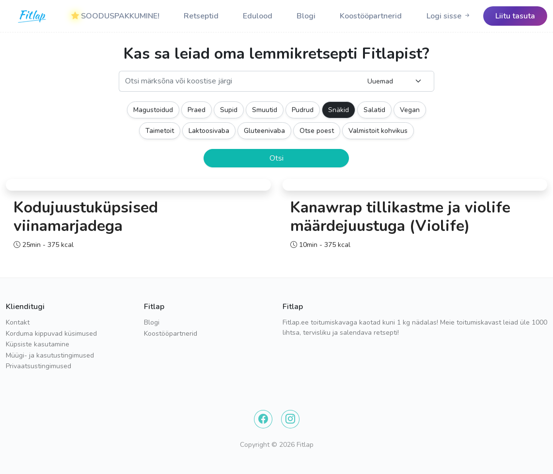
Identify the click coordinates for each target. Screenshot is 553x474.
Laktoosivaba (209, 130)
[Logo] (32, 16)
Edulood (257, 16)
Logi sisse (449, 16)
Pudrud (303, 109)
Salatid (374, 109)
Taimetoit (159, 130)
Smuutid (264, 109)
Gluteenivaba (264, 130)
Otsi (276, 158)
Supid (228, 109)
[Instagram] (290, 419)
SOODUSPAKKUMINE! (115, 16)
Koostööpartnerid (371, 16)
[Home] (32, 16)
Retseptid (201, 16)
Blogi (306, 16)
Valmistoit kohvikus (378, 130)
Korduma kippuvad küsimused (51, 333)
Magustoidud (153, 109)
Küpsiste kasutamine (37, 344)
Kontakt (18, 322)
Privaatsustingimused (38, 366)
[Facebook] (263, 419)
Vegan (410, 109)
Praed (196, 109)
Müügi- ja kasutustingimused (50, 355)
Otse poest (317, 130)
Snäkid (338, 109)
